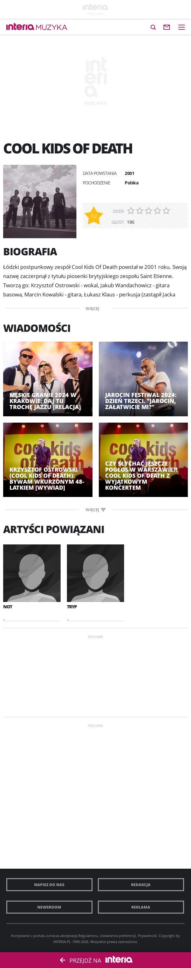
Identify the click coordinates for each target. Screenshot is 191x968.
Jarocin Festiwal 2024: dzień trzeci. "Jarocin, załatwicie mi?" (140, 401)
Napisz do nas (49, 884)
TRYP (72, 607)
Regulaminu (88, 935)
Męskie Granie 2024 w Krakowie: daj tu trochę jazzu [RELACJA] (45, 401)
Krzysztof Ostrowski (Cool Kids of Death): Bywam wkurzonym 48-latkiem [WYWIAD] (46, 479)
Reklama (140, 907)
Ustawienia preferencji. (118, 935)
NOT (7, 607)
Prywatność (147, 935)
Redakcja (141, 884)
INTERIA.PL (62, 941)
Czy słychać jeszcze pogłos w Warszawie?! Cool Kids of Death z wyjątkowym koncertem (141, 476)
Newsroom (49, 907)
